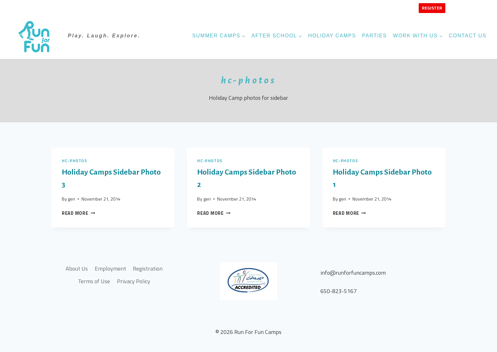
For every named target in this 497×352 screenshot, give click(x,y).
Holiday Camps (332, 35)
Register (432, 7)
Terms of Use (94, 281)
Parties (374, 35)
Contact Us (468, 35)
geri (71, 198)
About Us (77, 268)
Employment (110, 268)
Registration (148, 268)
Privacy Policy (133, 281)
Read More (78, 213)
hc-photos (74, 161)
